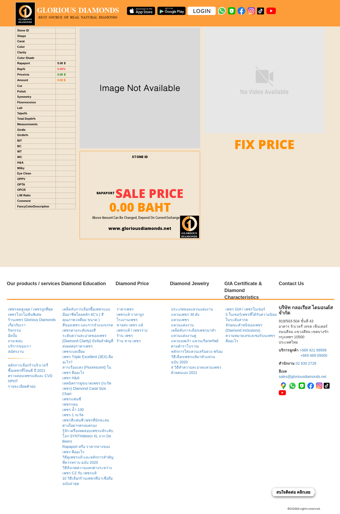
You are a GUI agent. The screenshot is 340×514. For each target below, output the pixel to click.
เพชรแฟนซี (71, 399)
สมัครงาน (16, 351)
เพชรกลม (70, 404)
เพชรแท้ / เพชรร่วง (132, 330)
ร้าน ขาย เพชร (129, 341)
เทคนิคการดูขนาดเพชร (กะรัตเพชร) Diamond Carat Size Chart (87, 388)
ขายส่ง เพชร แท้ (130, 325)
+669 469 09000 (313, 355)
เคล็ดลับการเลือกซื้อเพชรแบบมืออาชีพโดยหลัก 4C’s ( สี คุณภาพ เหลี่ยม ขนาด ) (86, 314)
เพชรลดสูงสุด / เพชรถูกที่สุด (30, 309)
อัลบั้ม (12, 336)
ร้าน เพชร (125, 336)
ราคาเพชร (125, 309)
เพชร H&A (71, 378)
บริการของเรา (19, 346)
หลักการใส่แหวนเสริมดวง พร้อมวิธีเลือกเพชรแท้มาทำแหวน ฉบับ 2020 (197, 356)
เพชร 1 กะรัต (73, 415)
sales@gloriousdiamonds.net (302, 376)
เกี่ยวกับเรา (17, 325)
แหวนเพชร (180, 320)
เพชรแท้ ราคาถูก (130, 314)
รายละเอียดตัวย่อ (21, 386)
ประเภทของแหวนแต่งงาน (192, 309)
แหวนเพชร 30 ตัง (185, 314)
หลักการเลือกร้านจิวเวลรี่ (28, 365)
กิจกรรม (14, 330)
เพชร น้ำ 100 (73, 410)
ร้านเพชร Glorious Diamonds (32, 320)
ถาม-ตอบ (15, 341)
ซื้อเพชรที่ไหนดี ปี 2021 (26, 370)
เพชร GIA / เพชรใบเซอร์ (245, 309)
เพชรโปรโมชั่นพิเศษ (24, 314)
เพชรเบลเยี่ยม (73, 351)
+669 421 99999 (313, 350)
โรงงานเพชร (127, 320)
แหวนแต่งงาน (182, 325)
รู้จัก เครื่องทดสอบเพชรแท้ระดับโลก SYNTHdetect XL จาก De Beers (87, 436)
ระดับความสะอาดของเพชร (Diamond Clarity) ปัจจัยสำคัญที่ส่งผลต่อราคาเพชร (87, 341)
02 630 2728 (306, 363)
